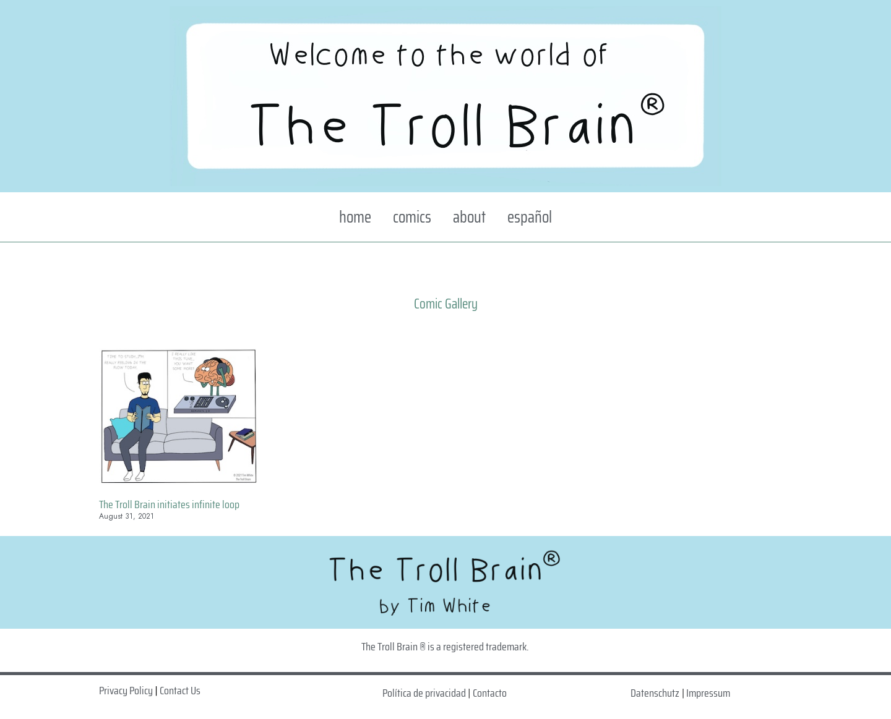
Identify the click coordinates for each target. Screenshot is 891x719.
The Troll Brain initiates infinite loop (169, 504)
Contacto (490, 693)
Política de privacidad (424, 693)
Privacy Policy (126, 690)
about (469, 216)
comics (412, 216)
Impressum (708, 693)
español (529, 216)
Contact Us (180, 690)
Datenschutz (655, 693)
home (355, 216)
